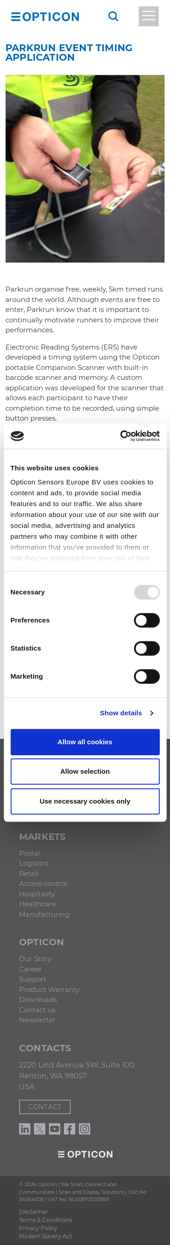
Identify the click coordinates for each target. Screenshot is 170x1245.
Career (30, 969)
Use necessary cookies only (84, 801)
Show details (121, 713)
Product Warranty (49, 989)
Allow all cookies (85, 742)
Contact (45, 1107)
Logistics (33, 863)
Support (32, 979)
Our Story (35, 958)
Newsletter (37, 1019)
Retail (29, 873)
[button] (15, 16)
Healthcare (37, 904)
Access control (43, 883)
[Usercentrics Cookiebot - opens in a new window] (121, 436)
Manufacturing (44, 914)
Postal (29, 853)
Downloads (38, 999)
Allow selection (85, 771)
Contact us (37, 1010)
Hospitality (37, 894)
